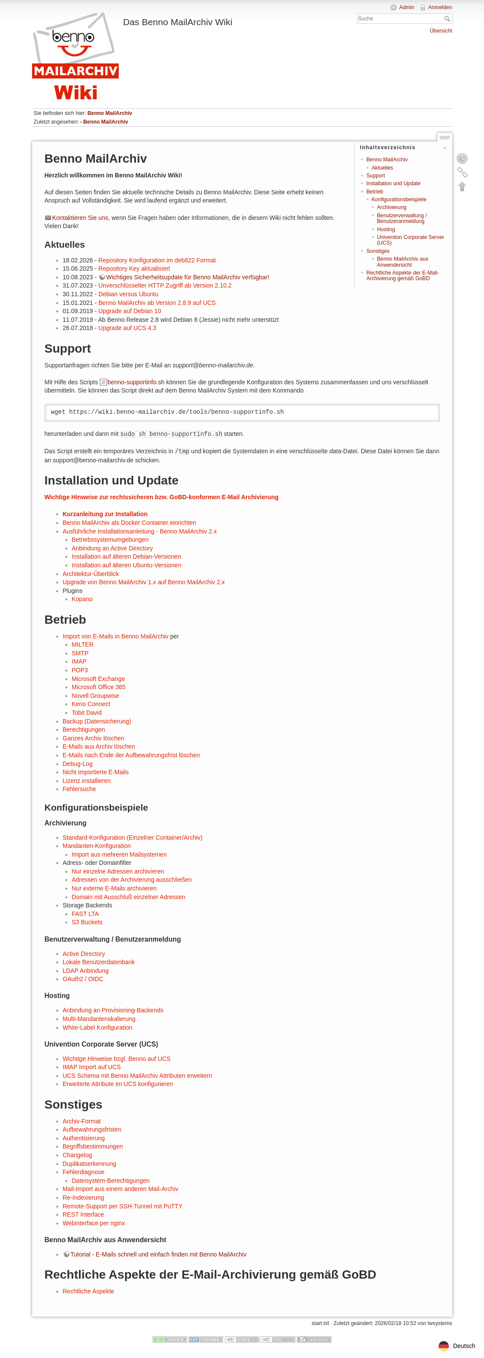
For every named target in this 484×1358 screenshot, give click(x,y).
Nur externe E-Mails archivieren (114, 888)
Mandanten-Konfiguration (97, 845)
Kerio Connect (91, 703)
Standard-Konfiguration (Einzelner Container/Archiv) (133, 837)
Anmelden (440, 7)
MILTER (83, 644)
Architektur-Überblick (91, 573)
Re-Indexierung (83, 1197)
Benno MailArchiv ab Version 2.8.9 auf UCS (157, 302)
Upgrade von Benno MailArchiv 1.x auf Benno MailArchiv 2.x (144, 582)
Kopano (82, 599)
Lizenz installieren (87, 780)
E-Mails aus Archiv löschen (99, 746)
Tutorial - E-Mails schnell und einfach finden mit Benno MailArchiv (159, 1254)
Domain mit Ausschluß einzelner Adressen (128, 896)
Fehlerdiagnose (84, 1171)
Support (375, 176)
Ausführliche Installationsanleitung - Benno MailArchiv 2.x (140, 531)
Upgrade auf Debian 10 (129, 311)
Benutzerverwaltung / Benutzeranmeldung (402, 218)
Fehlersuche (79, 788)
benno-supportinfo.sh (136, 382)
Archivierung (391, 207)
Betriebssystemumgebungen (110, 539)
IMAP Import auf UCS (92, 1066)
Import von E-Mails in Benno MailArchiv (116, 636)
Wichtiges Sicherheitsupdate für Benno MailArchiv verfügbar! (188, 277)
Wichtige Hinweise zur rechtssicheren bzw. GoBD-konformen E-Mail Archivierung (162, 497)
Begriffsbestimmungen (93, 1146)
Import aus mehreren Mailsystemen (119, 854)
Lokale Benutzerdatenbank (99, 962)
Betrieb (374, 192)
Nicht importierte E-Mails (96, 772)
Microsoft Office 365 (99, 687)
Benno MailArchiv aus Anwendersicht (402, 262)
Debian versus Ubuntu (128, 294)
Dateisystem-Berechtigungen (111, 1180)
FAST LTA (85, 913)
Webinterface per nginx (94, 1223)
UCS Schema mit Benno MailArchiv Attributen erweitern (137, 1075)
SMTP (80, 653)
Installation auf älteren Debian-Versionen (126, 556)
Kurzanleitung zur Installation (105, 513)
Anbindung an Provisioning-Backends (113, 1010)
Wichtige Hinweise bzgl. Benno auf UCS (117, 1058)
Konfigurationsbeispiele (399, 199)
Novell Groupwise (96, 695)
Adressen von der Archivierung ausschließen (132, 879)
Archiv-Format (82, 1121)
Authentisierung (84, 1138)
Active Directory (84, 953)
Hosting (386, 229)
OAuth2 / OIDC (83, 978)
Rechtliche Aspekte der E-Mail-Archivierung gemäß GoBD (402, 275)
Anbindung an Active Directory (112, 548)
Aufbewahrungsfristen (92, 1129)
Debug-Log (78, 763)
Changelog (77, 1155)
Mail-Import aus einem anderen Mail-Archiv (121, 1188)
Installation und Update (393, 183)
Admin (406, 7)
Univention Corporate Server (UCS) (410, 240)
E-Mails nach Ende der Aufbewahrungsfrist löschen (131, 755)
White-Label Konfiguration (98, 1027)
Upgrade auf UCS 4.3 (127, 327)
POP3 (80, 670)
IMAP (79, 661)
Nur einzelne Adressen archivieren (118, 871)
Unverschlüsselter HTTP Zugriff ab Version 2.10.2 (165, 285)
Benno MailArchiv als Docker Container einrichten (129, 522)
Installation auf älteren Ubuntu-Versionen (127, 565)
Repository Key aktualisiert (134, 268)
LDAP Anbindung (86, 970)
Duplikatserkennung (90, 1163)
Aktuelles (382, 168)
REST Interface (83, 1214)
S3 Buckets (87, 922)
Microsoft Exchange (98, 678)
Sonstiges (378, 251)
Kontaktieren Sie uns (80, 217)
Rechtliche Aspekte (88, 1291)
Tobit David (87, 712)
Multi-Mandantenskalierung (99, 1018)
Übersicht (441, 31)
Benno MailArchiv (110, 113)
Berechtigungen (84, 729)
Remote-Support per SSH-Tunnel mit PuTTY (122, 1206)
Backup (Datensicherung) (97, 721)
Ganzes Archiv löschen (93, 738)
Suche (448, 19)
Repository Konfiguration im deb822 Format (157, 260)
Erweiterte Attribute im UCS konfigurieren (118, 1083)
